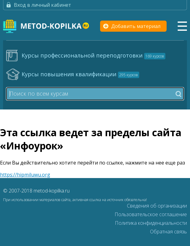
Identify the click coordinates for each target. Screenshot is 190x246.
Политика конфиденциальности (151, 223)
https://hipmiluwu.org (25, 174)
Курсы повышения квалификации (80, 74)
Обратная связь (168, 231)
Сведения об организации (157, 205)
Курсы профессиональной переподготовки (93, 55)
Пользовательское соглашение (151, 214)
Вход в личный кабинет (42, 5)
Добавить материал (135, 26)
